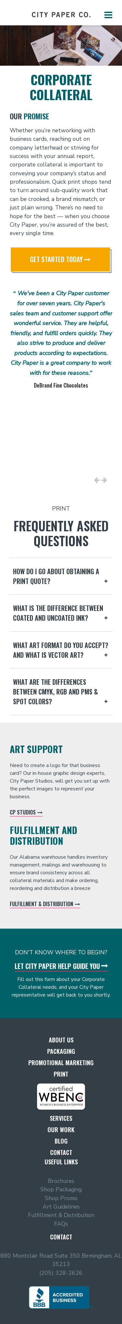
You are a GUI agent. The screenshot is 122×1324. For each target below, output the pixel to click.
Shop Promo (61, 1198)
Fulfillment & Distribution (41, 904)
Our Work (61, 1129)
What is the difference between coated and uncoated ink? (58, 613)
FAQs (61, 1224)
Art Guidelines (61, 1207)
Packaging (61, 1051)
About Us (61, 1040)
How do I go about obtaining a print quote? (56, 576)
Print (61, 1074)
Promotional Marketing (61, 1062)
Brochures (61, 1181)
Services (61, 1118)
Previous (96, 480)
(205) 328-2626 (61, 1273)
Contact (61, 1152)
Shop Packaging (61, 1189)
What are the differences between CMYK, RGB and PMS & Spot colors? (55, 691)
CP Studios (23, 812)
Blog (61, 1141)
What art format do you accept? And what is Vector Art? (60, 650)
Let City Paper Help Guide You (57, 966)
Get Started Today (56, 259)
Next (104, 480)
